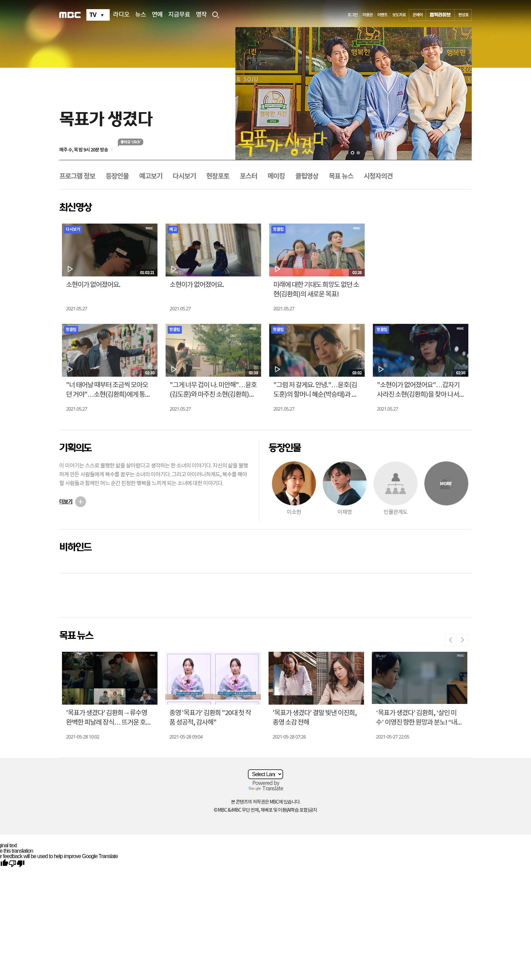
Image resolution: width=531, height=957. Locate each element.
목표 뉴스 (341, 176)
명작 (201, 15)
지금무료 (179, 15)
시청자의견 (378, 176)
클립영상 (306, 176)
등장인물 (117, 176)
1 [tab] (346, 152)
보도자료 (399, 15)
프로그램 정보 (77, 176)
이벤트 (382, 15)
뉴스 (140, 15)
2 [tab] (352, 152)
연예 (157, 15)
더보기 (65, 502)
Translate (266, 789)
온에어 (417, 15)
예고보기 (150, 176)
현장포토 (217, 176)
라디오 (121, 15)
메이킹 (276, 176)
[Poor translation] (16, 863)
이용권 (367, 15)
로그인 (352, 15)
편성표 (463, 15)
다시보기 (184, 176)
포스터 (248, 176)
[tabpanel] (353, 93)
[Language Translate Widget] (265, 774)
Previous (450, 640)
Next (462, 640)
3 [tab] (358, 152)
